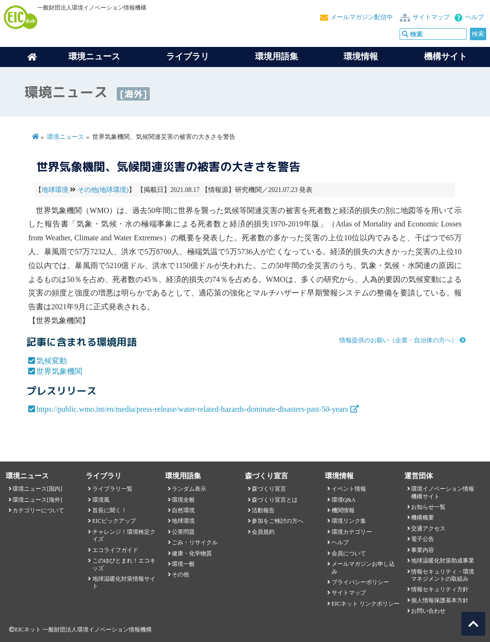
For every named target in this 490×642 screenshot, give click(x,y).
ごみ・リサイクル (195, 542)
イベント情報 (349, 488)
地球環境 (55, 189)
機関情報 (343, 510)
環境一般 (183, 564)
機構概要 (422, 517)
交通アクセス (428, 528)
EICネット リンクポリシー (366, 603)
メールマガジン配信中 (362, 17)
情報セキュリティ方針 (439, 589)
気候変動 (51, 361)
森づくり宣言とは (275, 499)
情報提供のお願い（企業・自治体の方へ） (398, 340)
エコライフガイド (115, 550)
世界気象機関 (59, 371)
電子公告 (422, 539)
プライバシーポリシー (360, 582)
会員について (349, 553)
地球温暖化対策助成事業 (442, 560)
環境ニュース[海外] (37, 499)
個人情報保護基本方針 (439, 600)
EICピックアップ (114, 521)
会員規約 (263, 532)
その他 (180, 574)
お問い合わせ (428, 611)
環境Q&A (344, 499)
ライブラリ (187, 56)
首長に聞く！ (109, 510)
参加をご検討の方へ (277, 521)
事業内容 (422, 550)
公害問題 (183, 532)
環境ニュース (65, 137)
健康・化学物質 (192, 553)
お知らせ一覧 (428, 507)
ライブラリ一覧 (112, 488)
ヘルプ (474, 17)
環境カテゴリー (352, 532)
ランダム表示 (189, 488)
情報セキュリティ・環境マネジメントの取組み (442, 575)
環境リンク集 (349, 521)
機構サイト (445, 56)
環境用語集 (276, 56)
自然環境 (183, 510)
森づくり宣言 (269, 488)
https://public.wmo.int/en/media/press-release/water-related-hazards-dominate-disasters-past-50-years (192, 409)
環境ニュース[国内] (37, 488)
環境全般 (183, 499)
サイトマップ (431, 17)
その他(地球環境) (103, 189)
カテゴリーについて (38, 510)
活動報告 (263, 510)
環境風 (101, 499)
